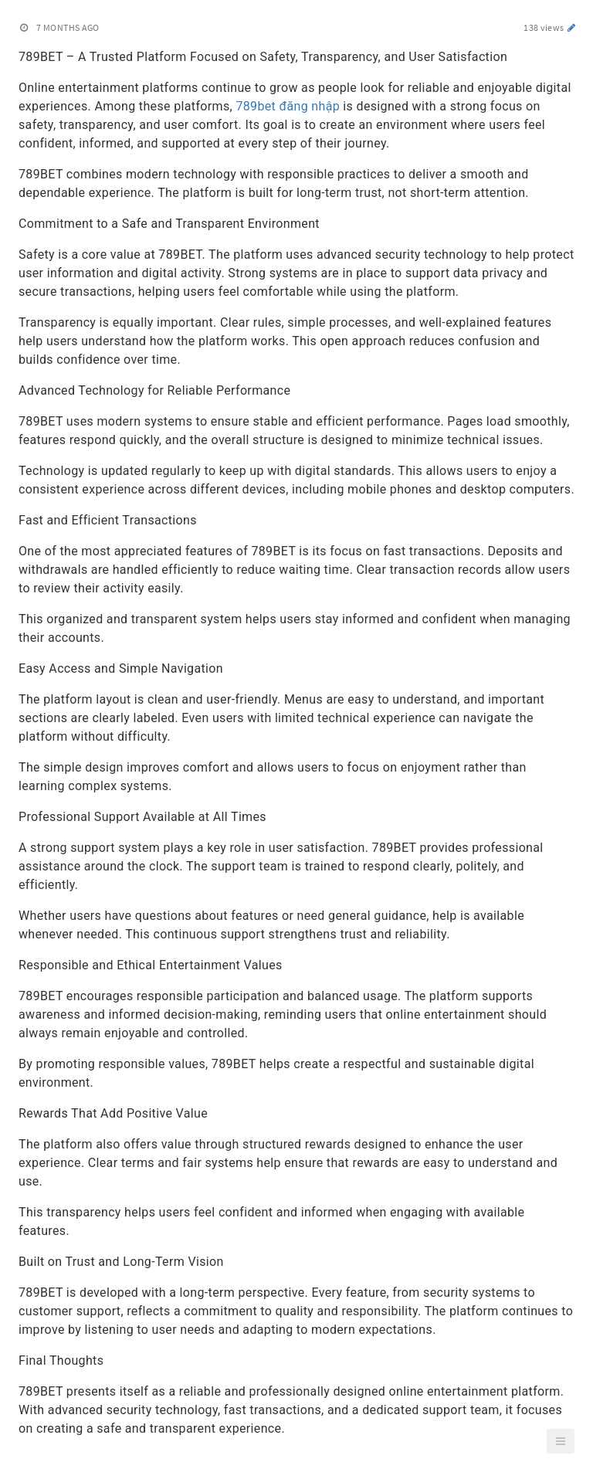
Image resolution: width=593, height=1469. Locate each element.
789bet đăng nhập (288, 106)
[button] (560, 1441)
